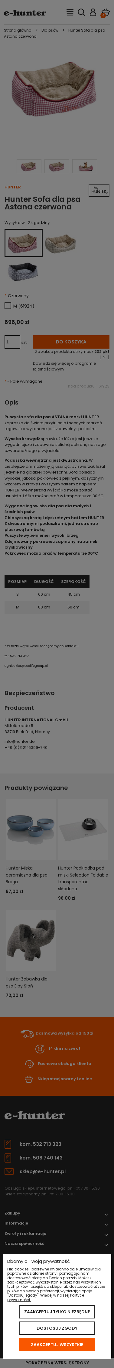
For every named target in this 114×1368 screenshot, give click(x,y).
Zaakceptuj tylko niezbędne (57, 1312)
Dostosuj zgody (57, 1328)
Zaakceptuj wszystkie (57, 1345)
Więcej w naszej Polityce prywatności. (45, 1297)
